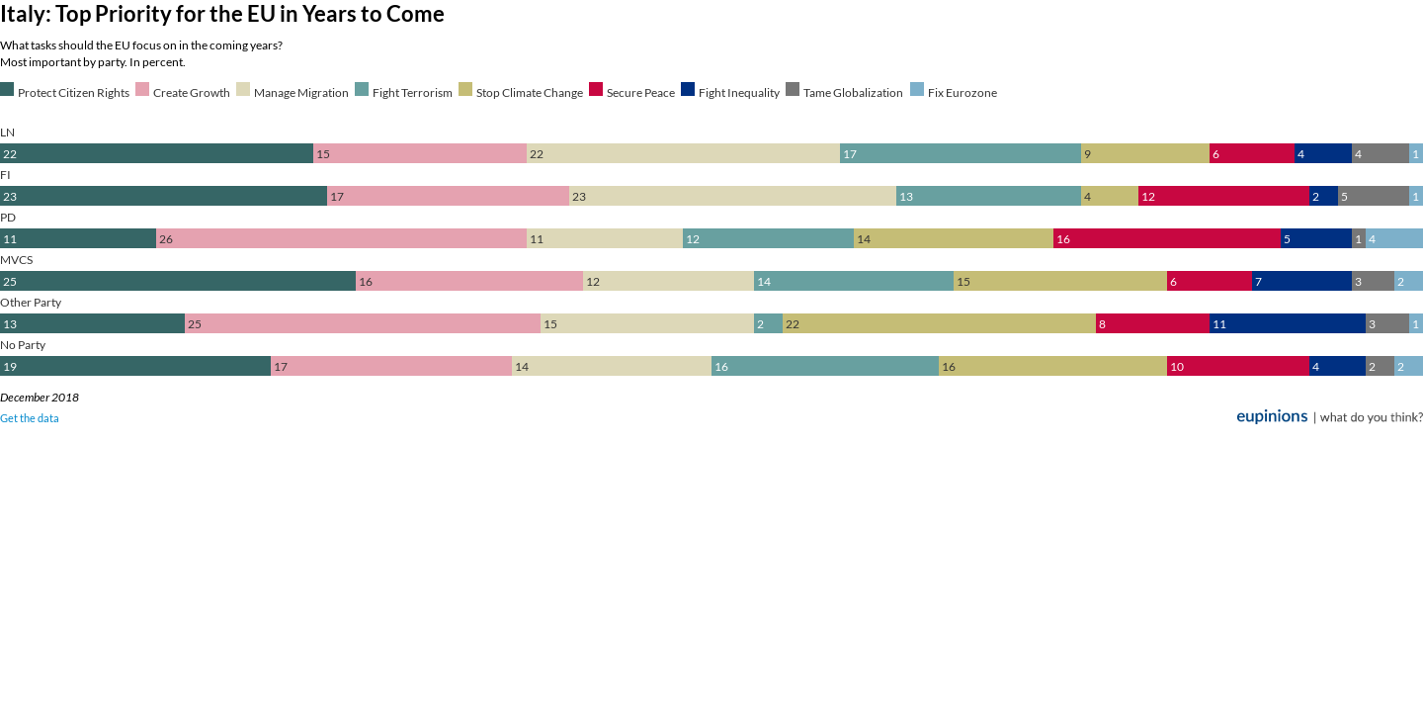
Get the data (29, 417)
